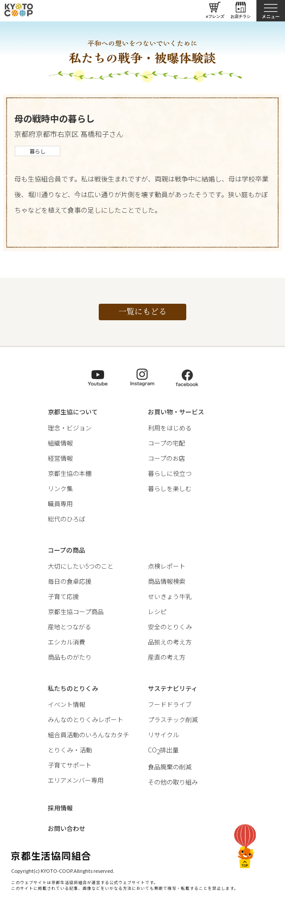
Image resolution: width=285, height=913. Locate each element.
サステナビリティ (172, 688)
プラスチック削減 (173, 719)
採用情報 (60, 807)
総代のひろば (66, 518)
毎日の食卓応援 (70, 581)
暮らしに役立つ (170, 473)
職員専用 (60, 503)
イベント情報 (66, 704)
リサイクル (163, 734)
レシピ (157, 611)
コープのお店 (166, 458)
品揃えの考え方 (170, 641)
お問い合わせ (66, 828)
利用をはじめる (170, 427)
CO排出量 (163, 749)
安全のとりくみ (170, 626)
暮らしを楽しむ (170, 488)
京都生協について (73, 411)
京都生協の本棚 (70, 473)
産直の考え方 (166, 657)
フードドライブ (170, 704)
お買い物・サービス (176, 411)
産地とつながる (69, 626)
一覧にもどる (142, 311)
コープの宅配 (166, 442)
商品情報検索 (166, 581)
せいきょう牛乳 (170, 596)
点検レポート (166, 566)
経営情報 (60, 458)
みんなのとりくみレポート (85, 719)
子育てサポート (70, 764)
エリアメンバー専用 (76, 780)
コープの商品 (66, 549)
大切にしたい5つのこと (80, 566)
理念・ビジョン (70, 427)
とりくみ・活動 (70, 749)
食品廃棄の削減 (170, 766)
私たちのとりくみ (73, 688)
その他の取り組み (173, 781)
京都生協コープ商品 (76, 611)
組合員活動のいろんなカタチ (88, 734)
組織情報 (60, 442)
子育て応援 (63, 596)
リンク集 (60, 488)
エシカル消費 (66, 641)
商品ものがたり (70, 657)
